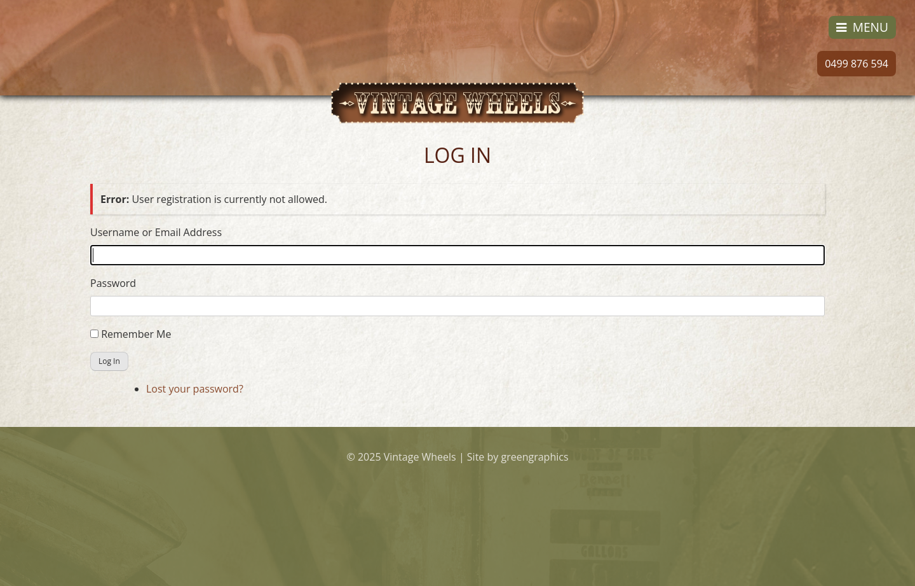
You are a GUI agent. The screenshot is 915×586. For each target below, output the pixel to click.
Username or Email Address (156, 232)
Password (113, 283)
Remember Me (136, 334)
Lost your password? (194, 389)
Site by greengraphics (518, 457)
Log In (109, 361)
